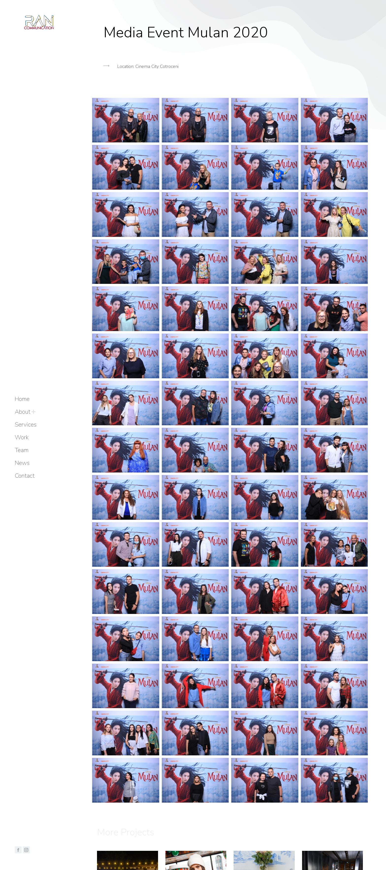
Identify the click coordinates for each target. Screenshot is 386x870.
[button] (229, 91)
